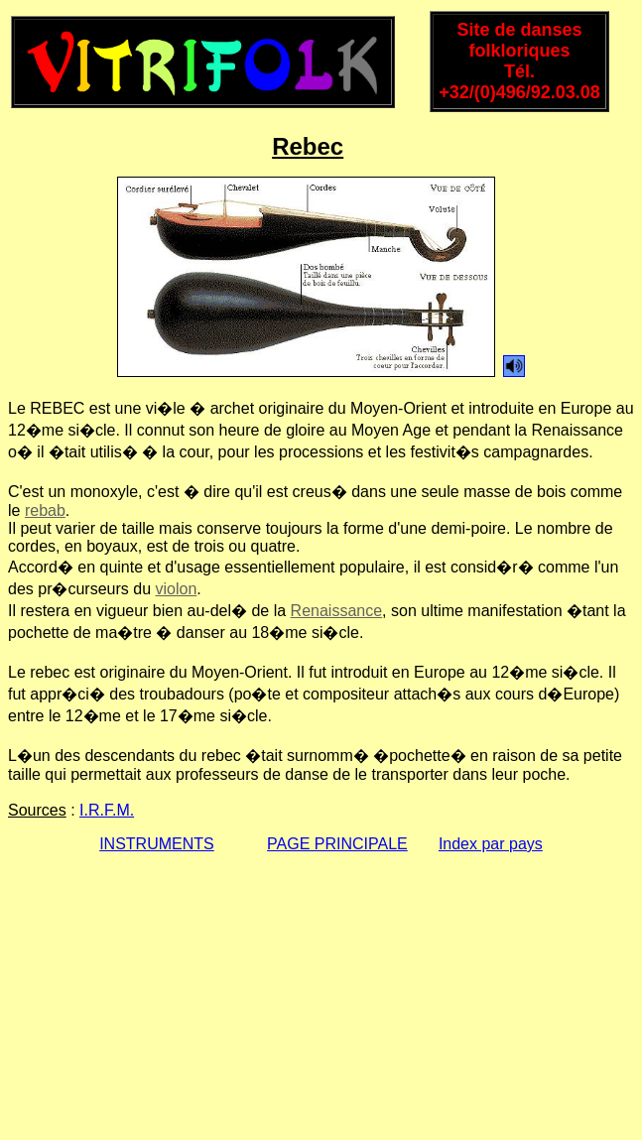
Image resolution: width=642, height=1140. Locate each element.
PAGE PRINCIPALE (337, 843)
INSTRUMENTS (156, 843)
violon (176, 588)
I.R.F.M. (106, 810)
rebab (45, 510)
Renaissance (337, 610)
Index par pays (491, 843)
